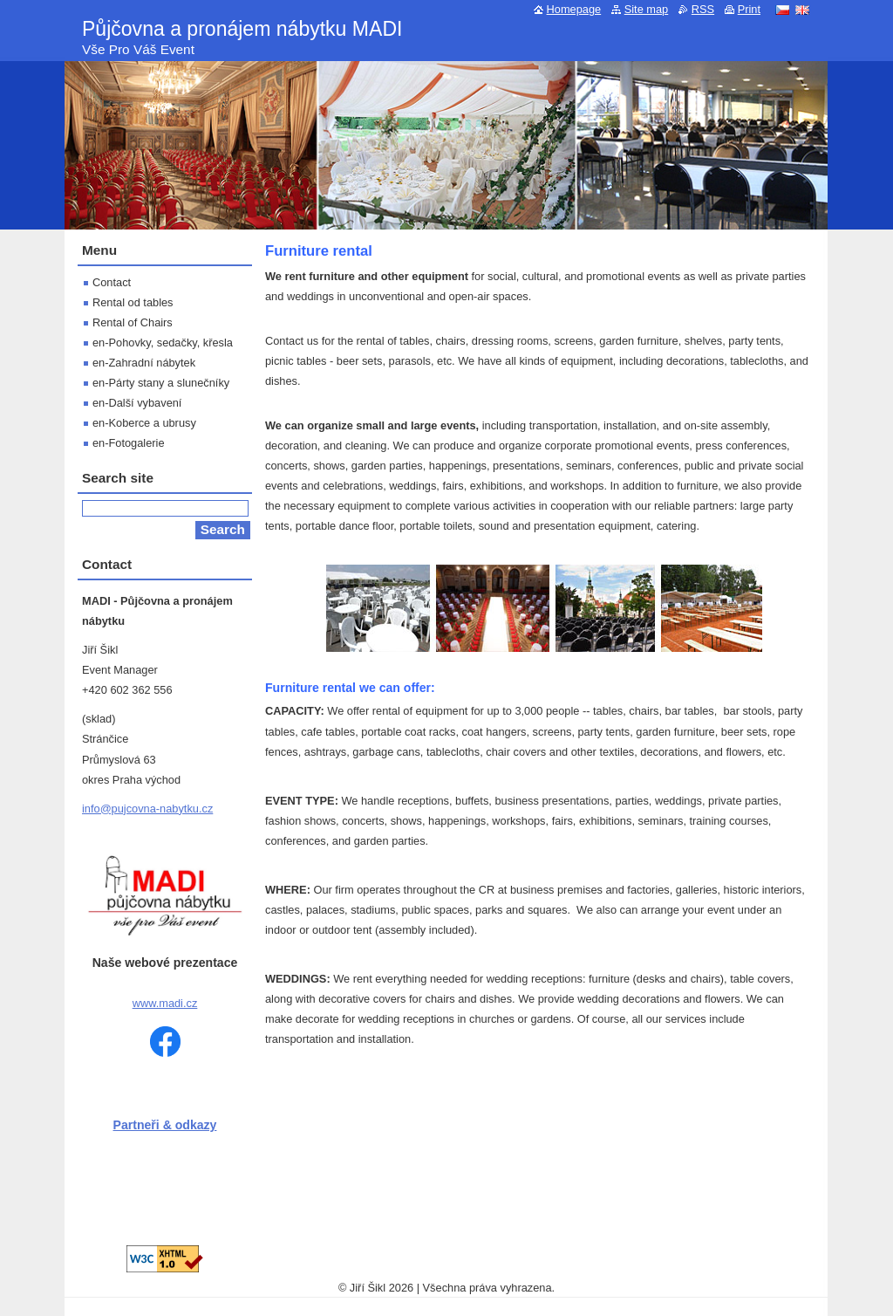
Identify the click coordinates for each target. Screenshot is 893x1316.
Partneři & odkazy (165, 1125)
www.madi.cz (165, 1003)
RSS (703, 9)
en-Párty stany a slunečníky (160, 382)
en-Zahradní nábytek (143, 362)
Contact (111, 282)
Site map (646, 9)
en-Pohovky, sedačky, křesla (162, 342)
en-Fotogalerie (128, 442)
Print (749, 9)
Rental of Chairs (132, 322)
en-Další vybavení (136, 402)
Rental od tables (132, 302)
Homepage (574, 9)
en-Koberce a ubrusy (144, 422)
